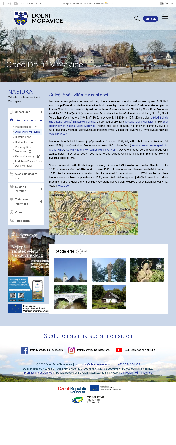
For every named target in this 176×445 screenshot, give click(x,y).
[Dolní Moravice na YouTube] (16, 4)
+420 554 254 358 (129, 364)
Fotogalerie (20, 221)
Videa (16, 212)
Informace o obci (23, 120)
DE (172, 3)
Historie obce (23, 137)
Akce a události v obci (23, 176)
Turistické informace (19, 202)
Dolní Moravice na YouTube (135, 350)
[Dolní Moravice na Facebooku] (3, 4)
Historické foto (24, 142)
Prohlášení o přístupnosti (39, 372)
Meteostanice (25, 126)
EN (167, 3)
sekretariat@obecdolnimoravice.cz (95, 364)
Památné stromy (27, 156)
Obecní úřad (20, 112)
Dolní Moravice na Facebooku (42, 350)
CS (162, 3)
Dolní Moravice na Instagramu (89, 350)
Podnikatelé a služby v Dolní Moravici (28, 163)
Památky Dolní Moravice (23, 149)
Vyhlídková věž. (58, 134)
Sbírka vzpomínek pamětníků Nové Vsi (90, 149)
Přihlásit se (143, 372)
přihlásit (151, 18)
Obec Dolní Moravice (27, 132)
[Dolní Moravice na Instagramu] (9, 4)
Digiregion (127, 372)
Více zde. (63, 185)
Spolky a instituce (18, 189)
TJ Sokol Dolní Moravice (139, 121)
